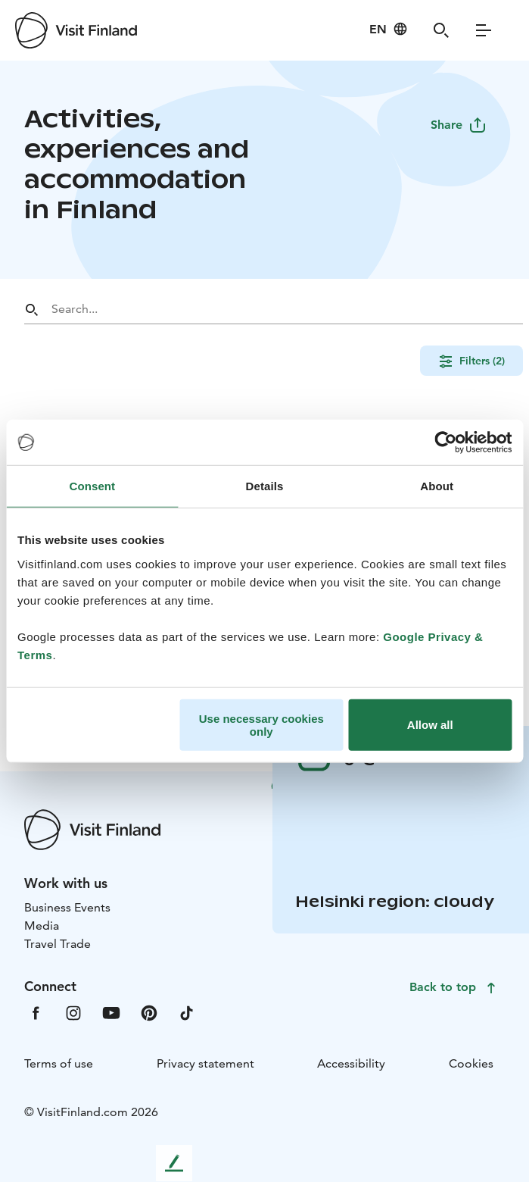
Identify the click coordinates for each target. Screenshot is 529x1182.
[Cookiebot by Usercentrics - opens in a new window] (445, 442)
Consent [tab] (92, 486)
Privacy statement (205, 1063)
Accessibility (351, 1063)
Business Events (67, 907)
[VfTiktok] (187, 1012)
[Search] (441, 30)
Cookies (471, 1063)
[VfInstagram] (73, 1012)
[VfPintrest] (149, 1012)
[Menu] (483, 30)
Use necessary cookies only (261, 724)
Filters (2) (471, 360)
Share (459, 124)
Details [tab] (265, 486)
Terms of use (58, 1063)
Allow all (430, 724)
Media (41, 925)
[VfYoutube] (111, 1012)
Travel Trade (57, 944)
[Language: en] (388, 28)
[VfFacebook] (35, 1012)
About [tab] (436, 486)
